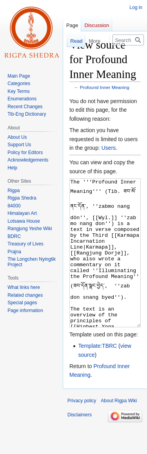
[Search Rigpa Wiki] (128, 40)
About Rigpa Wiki (119, 430)
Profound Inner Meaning (104, 87)
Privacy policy (81, 430)
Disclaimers (79, 444)
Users (109, 148)
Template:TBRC (97, 375)
